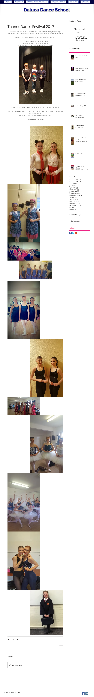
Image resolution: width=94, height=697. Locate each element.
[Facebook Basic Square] (70, 233)
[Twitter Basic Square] (73, 233)
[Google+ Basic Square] (76, 233)
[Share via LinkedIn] (17, 639)
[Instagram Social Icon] (86, 693)
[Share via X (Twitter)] (13, 639)
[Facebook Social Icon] (83, 693)
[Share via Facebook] (8, 639)
